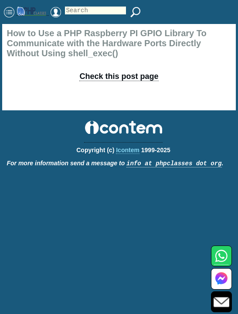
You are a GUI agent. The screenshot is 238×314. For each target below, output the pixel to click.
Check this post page (118, 76)
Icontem (127, 150)
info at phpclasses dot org (173, 164)
